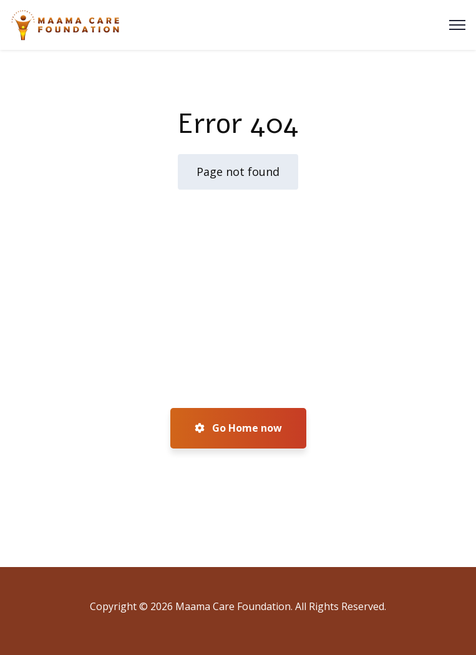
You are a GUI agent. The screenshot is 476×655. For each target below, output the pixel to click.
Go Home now (238, 428)
